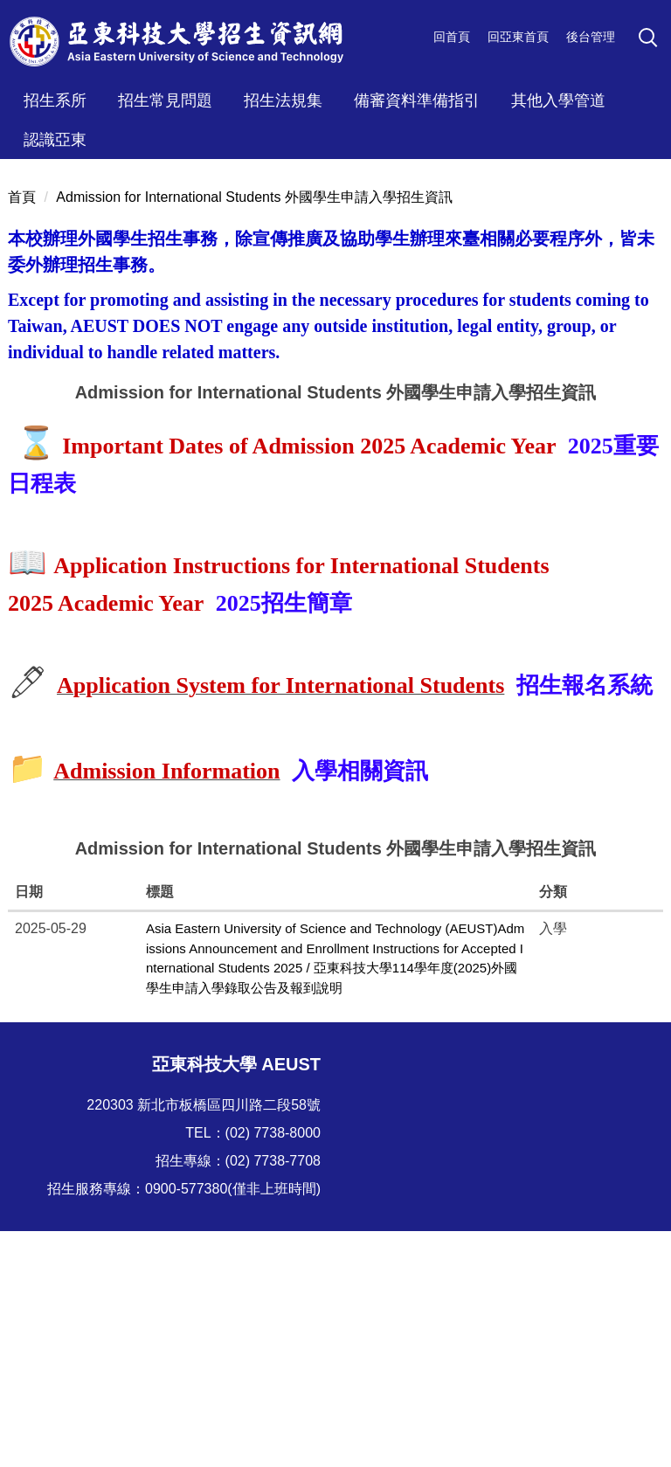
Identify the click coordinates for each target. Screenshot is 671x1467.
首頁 (22, 433)
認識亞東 (55, 140)
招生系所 (55, 100)
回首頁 (451, 37)
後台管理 (590, 37)
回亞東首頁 (518, 37)
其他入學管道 (558, 100)
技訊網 (40, 1397)
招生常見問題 (165, 100)
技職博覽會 (134, 1349)
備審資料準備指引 (417, 100)
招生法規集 (283, 100)
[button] (651, 40)
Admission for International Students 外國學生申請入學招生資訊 (254, 433)
